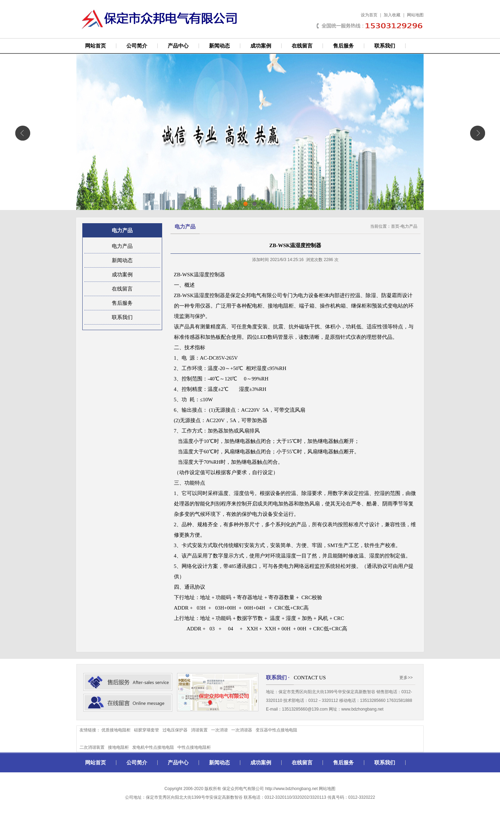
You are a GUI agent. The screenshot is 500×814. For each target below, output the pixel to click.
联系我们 (384, 46)
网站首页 (95, 46)
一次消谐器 (241, 730)
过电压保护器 (175, 730)
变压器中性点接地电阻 (276, 730)
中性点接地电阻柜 (194, 747)
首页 (395, 226)
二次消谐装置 (92, 747)
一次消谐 (219, 730)
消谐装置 (199, 730)
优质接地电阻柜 (116, 730)
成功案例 (260, 46)
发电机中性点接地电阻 (153, 747)
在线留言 (302, 46)
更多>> (405, 677)
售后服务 (343, 46)
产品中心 (178, 46)
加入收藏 (392, 14)
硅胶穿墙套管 (146, 730)
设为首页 (369, 14)
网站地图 (415, 14)
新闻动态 (219, 46)
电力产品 (122, 246)
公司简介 (136, 46)
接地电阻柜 (118, 747)
